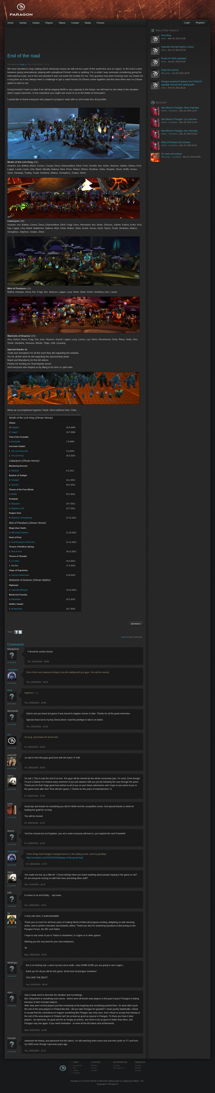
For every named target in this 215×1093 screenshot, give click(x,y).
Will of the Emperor (19, 532)
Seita (22, 64)
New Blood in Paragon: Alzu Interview (179, 131)
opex (9, 992)
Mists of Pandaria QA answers (175, 142)
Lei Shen (15, 561)
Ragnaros (15, 504)
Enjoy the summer (170, 70)
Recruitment (118, 1068)
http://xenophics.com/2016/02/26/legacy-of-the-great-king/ (54, 857)
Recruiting (166, 35)
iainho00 (11, 755)
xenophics (12, 669)
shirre (10, 775)
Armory (138, 1065)
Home (10, 23)
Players (49, 23)
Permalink (11, 662)
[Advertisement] (101, 10)
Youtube (76, 1073)
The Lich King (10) (19, 451)
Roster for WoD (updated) (173, 58)
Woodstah (12, 711)
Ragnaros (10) (17, 508)
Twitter (76, 1070)
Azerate (11, 1038)
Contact (75, 23)
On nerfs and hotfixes (171, 154)
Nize (9, 690)
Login (187, 22)
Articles (23, 23)
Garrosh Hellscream (20, 575)
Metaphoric (13, 649)
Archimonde (16, 609)
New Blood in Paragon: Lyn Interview (179, 119)
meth (10, 803)
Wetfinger (12, 962)
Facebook (77, 1065)
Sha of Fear (16, 551)
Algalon (15, 427)
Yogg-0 (14, 432)
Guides (36, 23)
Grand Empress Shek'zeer (23, 542)
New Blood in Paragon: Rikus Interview (180, 107)
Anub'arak (15, 441)
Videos (62, 23)
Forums (100, 23)
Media (88, 23)
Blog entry (165, 73)
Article (164, 111)
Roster (138, 1070)
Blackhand (16, 599)
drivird (10, 831)
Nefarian (15, 471)
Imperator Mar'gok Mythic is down (177, 47)
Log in (123, 637)
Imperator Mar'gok (19, 590)
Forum (94, 1068)
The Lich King (17, 456)
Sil (8, 913)
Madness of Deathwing (21, 518)
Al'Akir (14, 494)
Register (200, 22)
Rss (74, 1068)
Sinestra (15, 485)
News (163, 38)
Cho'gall (14, 480)
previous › (136, 623)
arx (9, 734)
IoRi (9, 892)
